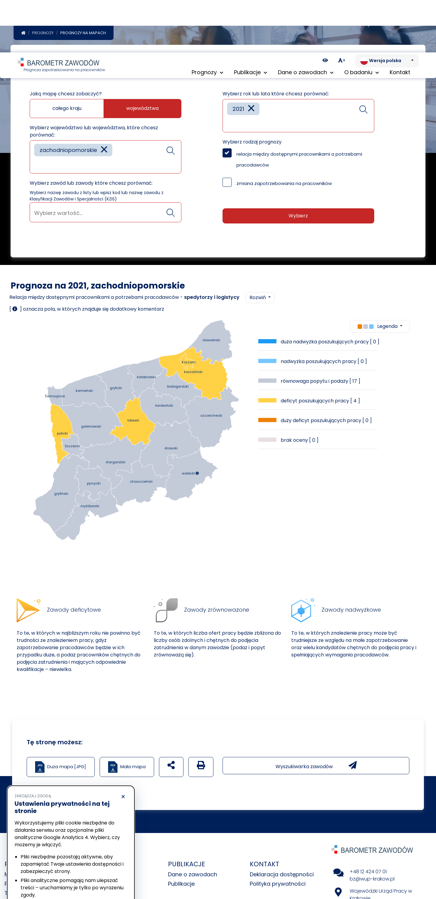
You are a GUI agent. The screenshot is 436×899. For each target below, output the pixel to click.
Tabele (14, 894)
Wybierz (298, 216)
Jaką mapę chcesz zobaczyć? (66, 94)
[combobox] (105, 158)
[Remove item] (104, 151)
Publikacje (181, 885)
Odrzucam (42, 876)
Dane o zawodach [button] (305, 21)
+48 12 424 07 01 (368, 872)
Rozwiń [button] (258, 298)
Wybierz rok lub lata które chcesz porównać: (276, 94)
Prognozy (43, 34)
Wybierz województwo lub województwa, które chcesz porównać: (94, 132)
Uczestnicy (100, 894)
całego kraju (66, 109)
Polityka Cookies (90, 854)
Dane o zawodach (192, 875)
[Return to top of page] (428, 873)
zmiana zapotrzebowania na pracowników (284, 184)
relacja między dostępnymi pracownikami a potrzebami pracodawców (299, 160)
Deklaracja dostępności (282, 875)
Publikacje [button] (250, 21)
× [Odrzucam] (123, 745)
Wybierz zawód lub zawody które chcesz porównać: (91, 184)
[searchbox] (36, 165)
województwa (142, 109)
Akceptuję (100, 876)
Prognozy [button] (207, 21)
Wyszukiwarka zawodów (316, 766)
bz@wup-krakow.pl (372, 880)
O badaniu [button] (361, 21)
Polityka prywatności (278, 885)
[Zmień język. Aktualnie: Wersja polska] (387, 8)
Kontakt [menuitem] (400, 21)
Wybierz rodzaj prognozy (252, 143)
